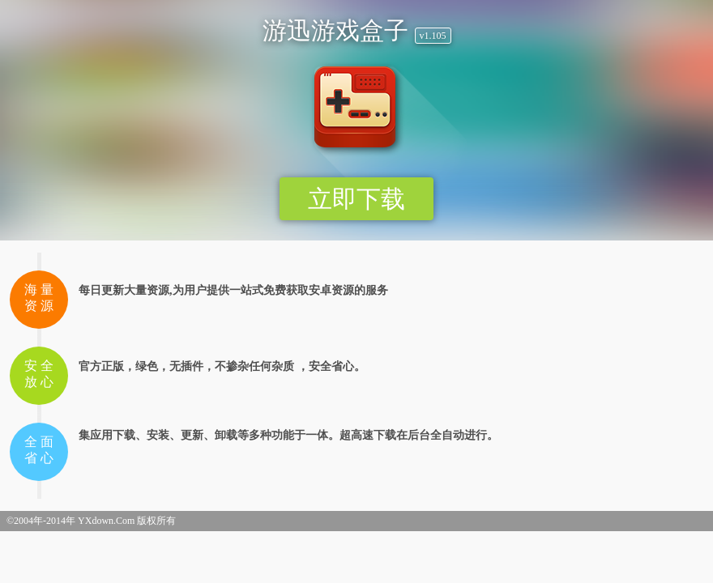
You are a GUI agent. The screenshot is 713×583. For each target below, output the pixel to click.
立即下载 (356, 198)
